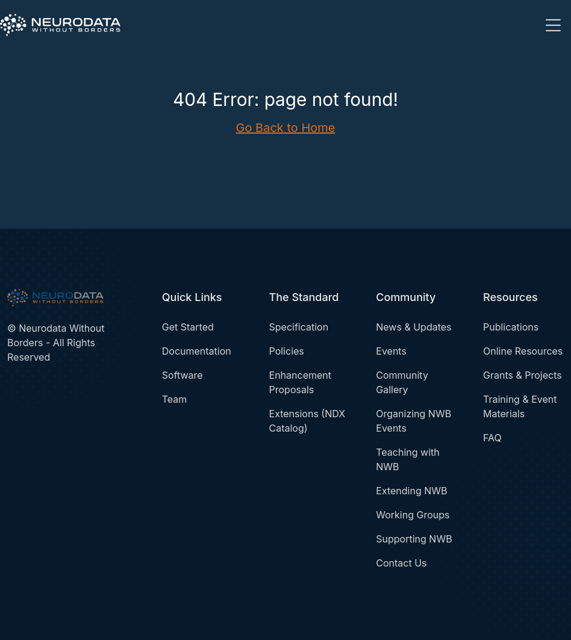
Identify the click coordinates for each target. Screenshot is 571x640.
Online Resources (523, 351)
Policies (286, 351)
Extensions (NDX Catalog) (307, 421)
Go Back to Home (285, 127)
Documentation (196, 351)
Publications (510, 327)
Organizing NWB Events (413, 421)
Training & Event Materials (520, 406)
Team (174, 399)
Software (182, 375)
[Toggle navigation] (553, 25)
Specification (299, 327)
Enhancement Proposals (300, 382)
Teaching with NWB (407, 459)
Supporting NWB (414, 539)
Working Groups (412, 515)
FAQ (492, 438)
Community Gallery (402, 382)
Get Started (188, 327)
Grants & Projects (522, 375)
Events (391, 351)
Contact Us (401, 563)
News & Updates (413, 327)
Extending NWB (411, 491)
